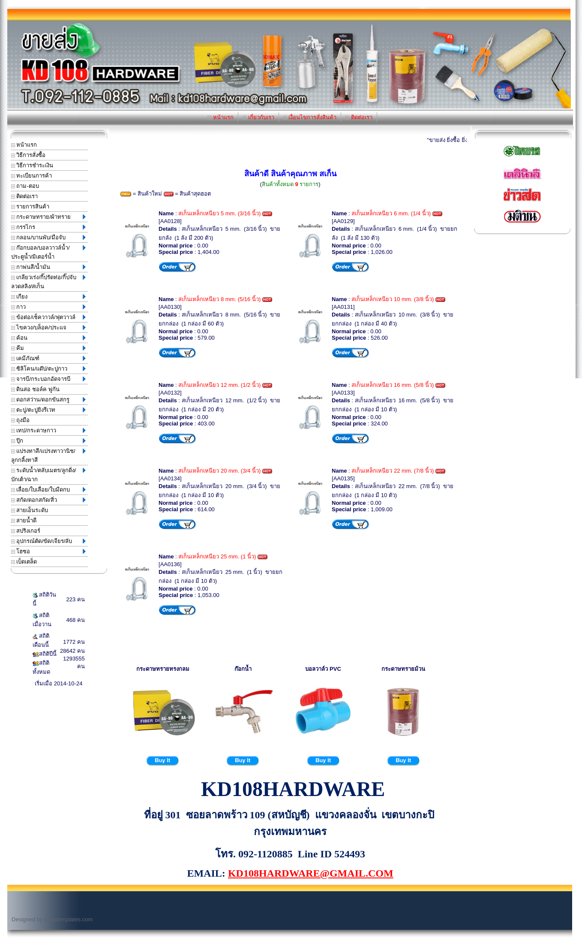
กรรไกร (48, 227)
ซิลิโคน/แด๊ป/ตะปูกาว (48, 368)
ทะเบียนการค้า (31, 175)
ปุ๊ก (48, 440)
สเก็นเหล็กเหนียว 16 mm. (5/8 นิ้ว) (392, 385)
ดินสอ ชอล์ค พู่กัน (35, 389)
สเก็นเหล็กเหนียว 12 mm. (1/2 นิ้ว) (219, 385)
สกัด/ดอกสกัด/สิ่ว (48, 500)
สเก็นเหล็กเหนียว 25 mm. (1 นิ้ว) (217, 556)
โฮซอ (48, 551)
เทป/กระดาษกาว (48, 430)
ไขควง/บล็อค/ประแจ (48, 327)
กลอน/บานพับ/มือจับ (48, 237)
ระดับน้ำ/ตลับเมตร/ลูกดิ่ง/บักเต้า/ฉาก (48, 475)
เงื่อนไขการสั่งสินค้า (310, 117)
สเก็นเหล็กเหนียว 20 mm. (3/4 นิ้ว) (219, 470)
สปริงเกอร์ (26, 531)
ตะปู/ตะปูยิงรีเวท (48, 410)
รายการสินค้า (30, 206)
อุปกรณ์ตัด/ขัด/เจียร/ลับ (48, 541)
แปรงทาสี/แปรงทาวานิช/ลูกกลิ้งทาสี (48, 455)
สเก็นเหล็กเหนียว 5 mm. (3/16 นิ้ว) (219, 213)
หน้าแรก (220, 117)
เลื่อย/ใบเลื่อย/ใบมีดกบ (48, 489)
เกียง (48, 296)
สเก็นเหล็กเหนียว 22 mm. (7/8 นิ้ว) (392, 470)
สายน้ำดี (24, 520)
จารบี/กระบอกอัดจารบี (48, 379)
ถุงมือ (20, 420)
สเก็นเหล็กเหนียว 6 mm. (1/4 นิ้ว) (391, 213)
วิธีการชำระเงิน (32, 165)
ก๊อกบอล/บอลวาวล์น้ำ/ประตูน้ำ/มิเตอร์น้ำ (48, 252)
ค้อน (48, 338)
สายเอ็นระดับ (29, 510)
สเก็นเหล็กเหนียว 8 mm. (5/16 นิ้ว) (219, 299)
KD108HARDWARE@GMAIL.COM (310, 873)
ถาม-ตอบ (25, 186)
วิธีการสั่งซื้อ (28, 155)
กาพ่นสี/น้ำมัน (48, 267)
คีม (48, 348)
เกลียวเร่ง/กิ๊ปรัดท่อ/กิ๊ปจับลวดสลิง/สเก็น (48, 282)
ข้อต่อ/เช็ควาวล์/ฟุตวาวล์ (48, 317)
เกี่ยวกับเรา (258, 117)
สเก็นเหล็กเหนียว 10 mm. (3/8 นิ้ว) (392, 299)
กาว (48, 307)
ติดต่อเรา (358, 117)
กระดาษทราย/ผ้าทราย (48, 217)
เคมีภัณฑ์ (48, 358)
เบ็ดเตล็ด (24, 561)
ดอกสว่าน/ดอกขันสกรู (48, 399)
